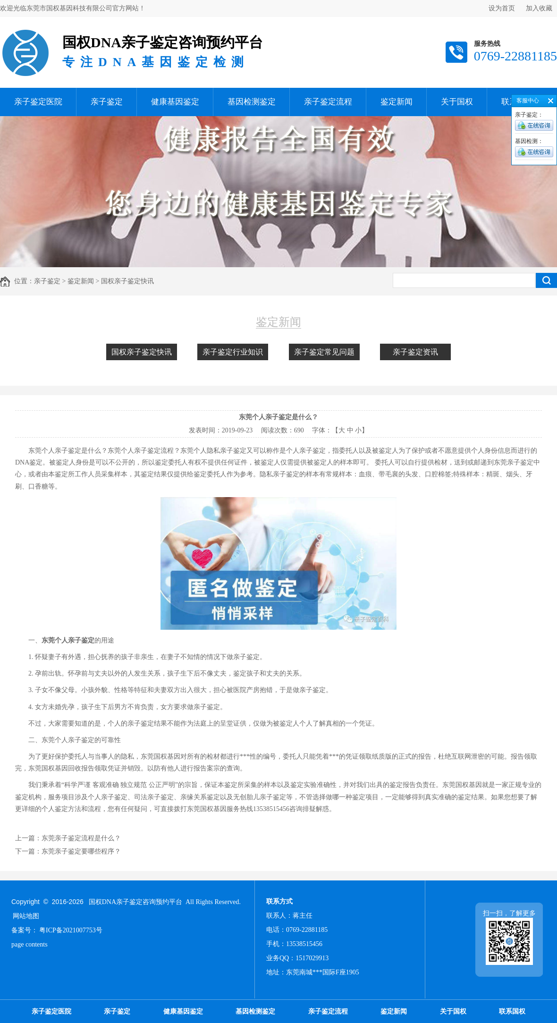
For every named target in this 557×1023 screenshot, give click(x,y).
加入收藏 (539, 8)
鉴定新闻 (396, 101)
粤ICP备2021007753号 (70, 930)
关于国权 (457, 101)
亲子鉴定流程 (328, 101)
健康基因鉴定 (175, 101)
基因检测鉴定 (252, 101)
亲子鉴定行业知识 (233, 352)
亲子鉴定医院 (38, 101)
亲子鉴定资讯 (415, 352)
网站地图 (26, 916)
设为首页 (502, 8)
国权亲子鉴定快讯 (141, 352)
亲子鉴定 (107, 101)
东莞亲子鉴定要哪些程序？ (81, 851)
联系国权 (512, 1011)
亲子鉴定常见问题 (324, 352)
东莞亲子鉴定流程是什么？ (81, 838)
